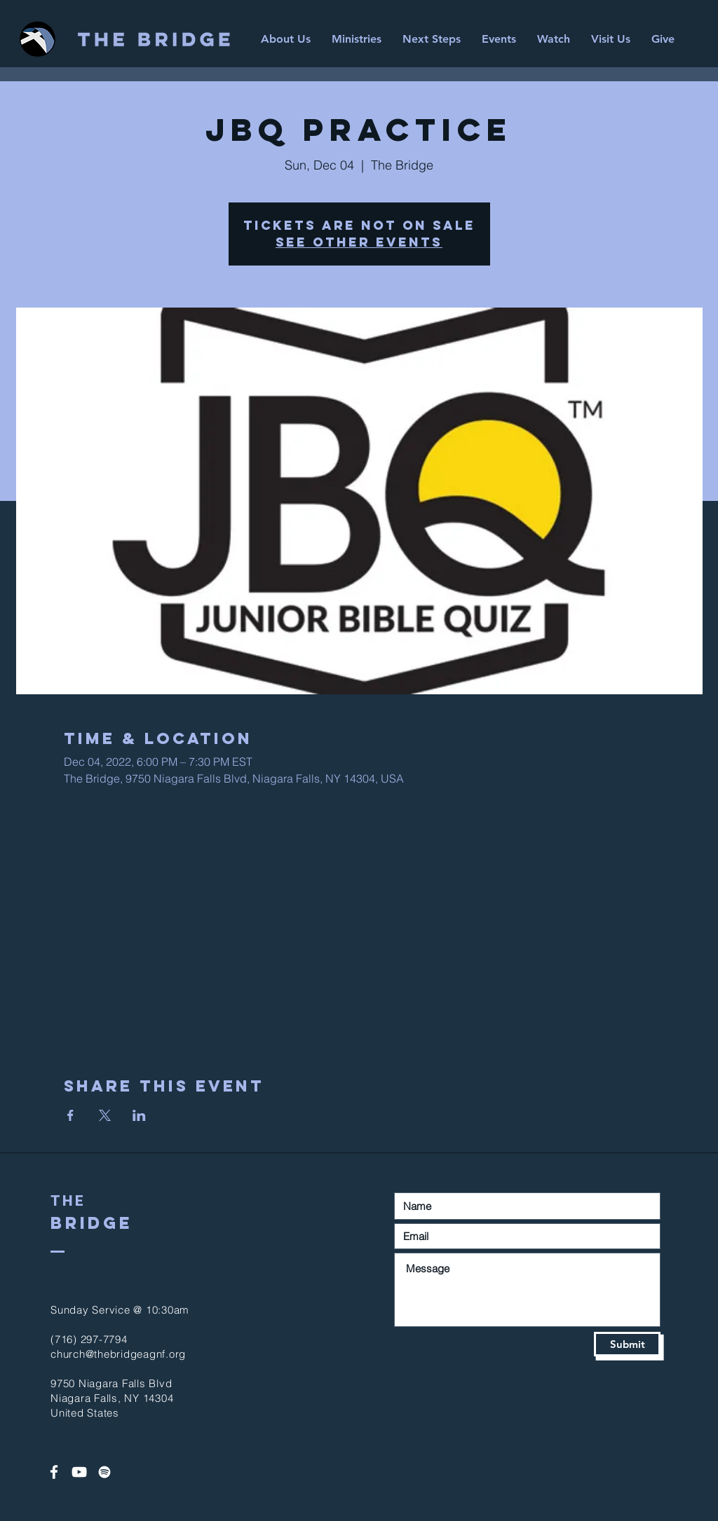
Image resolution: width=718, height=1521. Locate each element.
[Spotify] (104, 1472)
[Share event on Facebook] (70, 1115)
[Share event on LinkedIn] (139, 1115)
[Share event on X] (104, 1115)
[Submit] (627, 1344)
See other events (359, 242)
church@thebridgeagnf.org (118, 1354)
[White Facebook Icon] (54, 1472)
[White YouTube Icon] (79, 1472)
